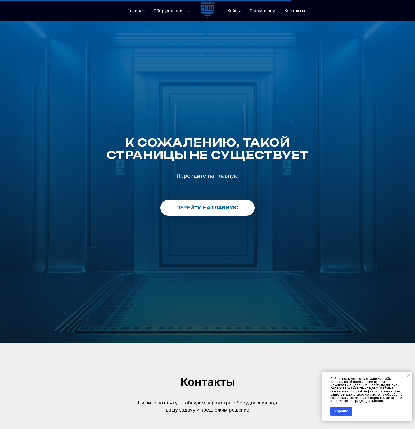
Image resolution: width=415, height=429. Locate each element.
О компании (262, 10)
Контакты (294, 10)
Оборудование (170, 10)
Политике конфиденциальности (358, 401)
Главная (136, 10)
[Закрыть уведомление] (408, 375)
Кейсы (234, 10)
